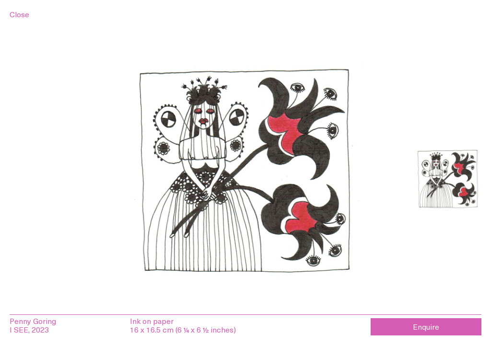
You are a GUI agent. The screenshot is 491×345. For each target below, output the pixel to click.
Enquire (426, 326)
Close (19, 14)
